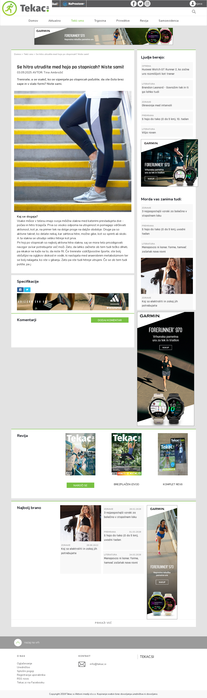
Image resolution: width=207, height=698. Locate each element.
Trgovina (100, 21)
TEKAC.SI (147, 656)
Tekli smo (77, 21)
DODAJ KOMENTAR (110, 320)
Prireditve (123, 21)
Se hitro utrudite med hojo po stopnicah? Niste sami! (62, 54)
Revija (144, 21)
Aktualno (54, 21)
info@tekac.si (98, 664)
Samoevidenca (169, 21)
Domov (33, 21)
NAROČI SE (80, 485)
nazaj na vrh (26, 642)
